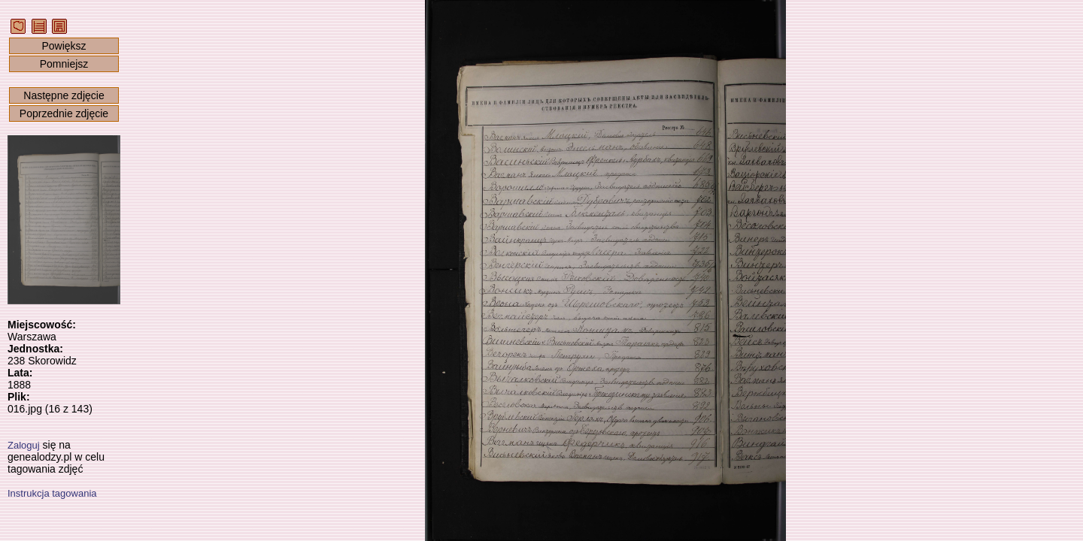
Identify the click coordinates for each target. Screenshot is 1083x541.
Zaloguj (24, 445)
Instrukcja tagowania (52, 493)
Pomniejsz (64, 64)
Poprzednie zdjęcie (64, 113)
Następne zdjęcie (63, 95)
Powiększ (63, 46)
